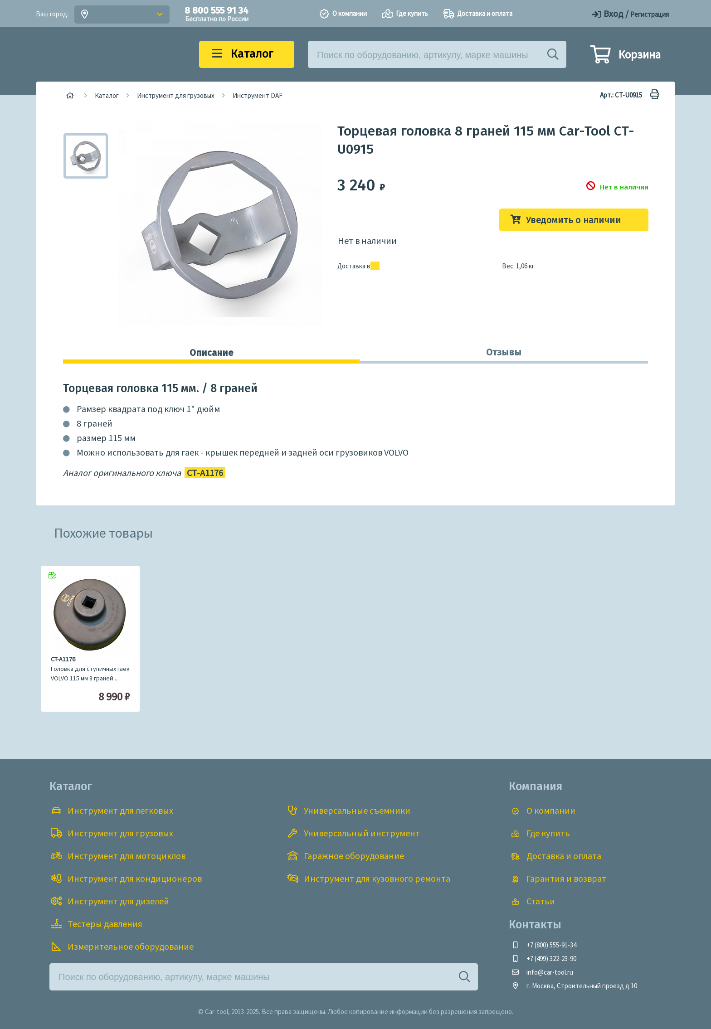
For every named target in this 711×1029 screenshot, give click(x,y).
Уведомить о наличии (573, 219)
